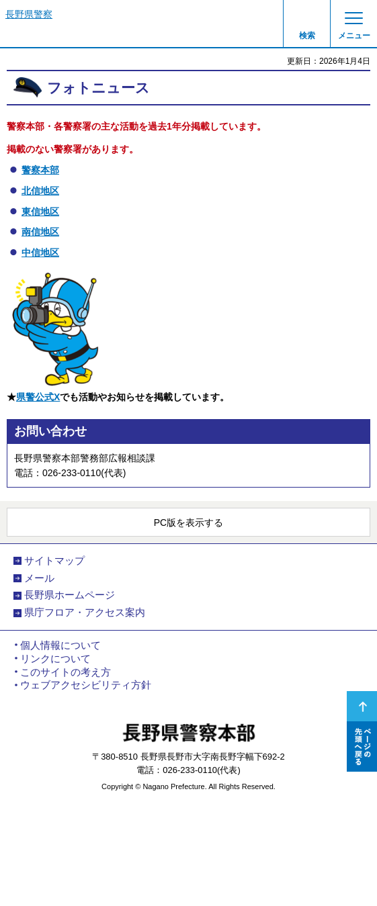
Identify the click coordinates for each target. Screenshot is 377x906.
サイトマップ (54, 560)
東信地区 (40, 211)
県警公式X (38, 397)
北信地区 (40, 190)
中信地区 (40, 252)
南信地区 (40, 231)
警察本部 (40, 170)
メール (39, 578)
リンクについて (55, 658)
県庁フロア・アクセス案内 (84, 612)
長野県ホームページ (69, 595)
